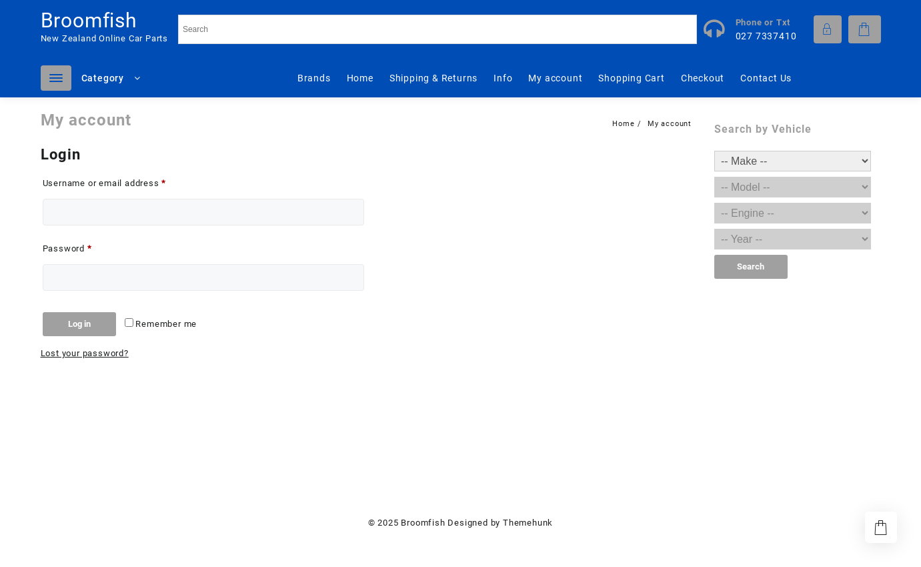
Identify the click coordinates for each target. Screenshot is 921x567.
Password (86, 246)
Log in (79, 324)
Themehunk (528, 523)
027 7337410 (766, 36)
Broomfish (89, 20)
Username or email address (123, 181)
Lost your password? (85, 353)
